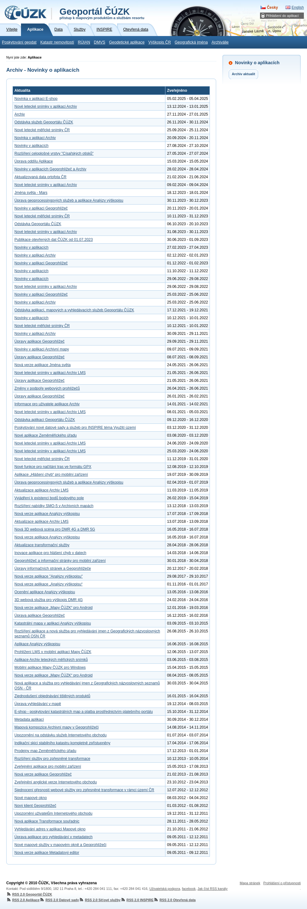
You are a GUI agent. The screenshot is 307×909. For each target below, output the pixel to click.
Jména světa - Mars (30, 192)
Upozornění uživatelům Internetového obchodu (53, 813)
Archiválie (220, 42)
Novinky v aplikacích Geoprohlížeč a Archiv (50, 169)
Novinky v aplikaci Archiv (34, 255)
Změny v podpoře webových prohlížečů (47, 388)
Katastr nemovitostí (57, 42)
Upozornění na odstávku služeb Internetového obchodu (60, 735)
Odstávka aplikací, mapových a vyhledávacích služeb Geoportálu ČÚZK (74, 310)
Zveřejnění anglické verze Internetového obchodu (55, 782)
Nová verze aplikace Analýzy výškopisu (47, 514)
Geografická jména (191, 42)
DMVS (99, 42)
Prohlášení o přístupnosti (282, 883)
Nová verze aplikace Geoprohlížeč (43, 774)
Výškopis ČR (159, 42)
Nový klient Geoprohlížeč (35, 805)
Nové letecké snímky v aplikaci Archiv (45, 106)
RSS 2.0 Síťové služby (100, 900)
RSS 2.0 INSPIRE (137, 900)
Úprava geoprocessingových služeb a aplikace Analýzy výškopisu (68, 200)
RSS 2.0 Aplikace (22, 900)
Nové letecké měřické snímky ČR (42, 130)
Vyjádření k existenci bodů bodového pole (49, 498)
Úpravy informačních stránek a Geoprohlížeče (52, 568)
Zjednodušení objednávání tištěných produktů (52, 696)
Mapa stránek (250, 883)
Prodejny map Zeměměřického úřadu (45, 751)
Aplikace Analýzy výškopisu (37, 644)
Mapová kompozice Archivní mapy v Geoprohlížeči (56, 727)
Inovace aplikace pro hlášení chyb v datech (50, 553)
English (298, 7)
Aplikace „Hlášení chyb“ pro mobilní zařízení (51, 474)
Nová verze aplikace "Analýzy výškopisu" (48, 576)
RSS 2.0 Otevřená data (174, 900)
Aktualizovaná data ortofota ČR (40, 177)
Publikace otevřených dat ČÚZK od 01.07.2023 (53, 239)
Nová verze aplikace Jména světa (42, 365)
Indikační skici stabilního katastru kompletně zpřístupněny (62, 743)
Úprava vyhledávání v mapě (37, 704)
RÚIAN (84, 42)
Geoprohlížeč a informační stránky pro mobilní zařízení (60, 560)
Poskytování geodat (19, 42)
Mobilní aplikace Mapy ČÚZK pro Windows (50, 667)
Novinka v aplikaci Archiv (35, 138)
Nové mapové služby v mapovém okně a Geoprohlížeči (60, 845)
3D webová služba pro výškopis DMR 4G (48, 600)
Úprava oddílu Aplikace (33, 161)
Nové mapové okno (30, 798)
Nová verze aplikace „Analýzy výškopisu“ (48, 584)
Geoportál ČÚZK (102, 13)
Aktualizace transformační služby (41, 545)
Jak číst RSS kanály (212, 889)
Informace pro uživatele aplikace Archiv (47, 404)
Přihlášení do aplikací (282, 16)
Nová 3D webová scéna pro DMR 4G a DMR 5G (54, 529)
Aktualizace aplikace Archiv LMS (41, 490)
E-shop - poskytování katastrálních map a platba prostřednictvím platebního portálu (83, 711)
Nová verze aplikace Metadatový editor (46, 852)
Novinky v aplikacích (31, 145)
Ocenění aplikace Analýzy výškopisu (44, 592)
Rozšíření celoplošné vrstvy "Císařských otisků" (54, 153)
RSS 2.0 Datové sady (59, 900)
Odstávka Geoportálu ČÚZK (37, 224)
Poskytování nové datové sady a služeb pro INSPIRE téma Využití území (75, 427)
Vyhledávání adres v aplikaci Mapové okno (50, 829)
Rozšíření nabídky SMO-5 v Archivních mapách (53, 506)
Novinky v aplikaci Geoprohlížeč (41, 208)
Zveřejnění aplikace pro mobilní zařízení (47, 766)
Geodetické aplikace (126, 42)
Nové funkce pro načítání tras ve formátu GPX (52, 467)
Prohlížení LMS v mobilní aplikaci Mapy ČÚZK (52, 652)
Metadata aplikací (29, 719)
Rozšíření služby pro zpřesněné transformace (52, 758)
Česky (272, 7)
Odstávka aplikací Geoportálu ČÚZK (44, 420)
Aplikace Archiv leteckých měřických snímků (51, 659)
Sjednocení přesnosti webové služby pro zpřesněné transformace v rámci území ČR (84, 790)
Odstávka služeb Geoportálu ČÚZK (43, 122)
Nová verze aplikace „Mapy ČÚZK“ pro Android (53, 607)
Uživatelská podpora (164, 889)
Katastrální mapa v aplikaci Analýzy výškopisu (52, 623)
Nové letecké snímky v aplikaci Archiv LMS (50, 373)
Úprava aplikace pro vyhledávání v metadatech (53, 837)
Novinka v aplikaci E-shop (35, 98)
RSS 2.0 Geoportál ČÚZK (29, 894)
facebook (189, 889)
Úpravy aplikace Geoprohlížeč (39, 341)
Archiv (19, 114)
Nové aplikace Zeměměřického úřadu (45, 435)
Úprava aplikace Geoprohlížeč (39, 615)
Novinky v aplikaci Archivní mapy (41, 349)
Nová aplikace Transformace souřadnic (46, 821)
